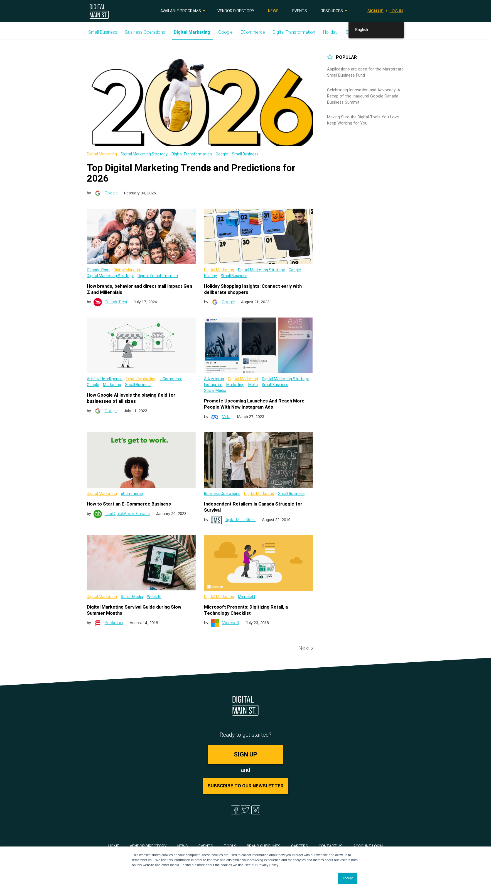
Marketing (112, 384)
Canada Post (98, 269)
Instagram (213, 384)
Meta (253, 384)
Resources (332, 10)
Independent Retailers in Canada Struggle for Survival (253, 507)
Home (113, 846)
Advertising (214, 378)
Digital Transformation (294, 32)
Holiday (330, 32)
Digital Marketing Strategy (144, 154)
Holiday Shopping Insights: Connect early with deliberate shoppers (253, 289)
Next (305, 648)
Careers (299, 846)
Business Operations (145, 32)
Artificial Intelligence (104, 378)
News (273, 10)
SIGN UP (375, 11)
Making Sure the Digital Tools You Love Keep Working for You (363, 120)
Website (154, 596)
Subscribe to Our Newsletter (246, 786)
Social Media (215, 390)
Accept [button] (347, 878)
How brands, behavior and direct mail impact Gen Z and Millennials (139, 289)
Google (225, 32)
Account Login (368, 846)
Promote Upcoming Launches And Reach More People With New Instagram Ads (254, 404)
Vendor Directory (235, 10)
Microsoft (246, 596)
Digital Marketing (192, 32)
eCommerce (253, 32)
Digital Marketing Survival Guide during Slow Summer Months (134, 610)
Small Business (102, 32)
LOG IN (396, 11)
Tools (230, 846)
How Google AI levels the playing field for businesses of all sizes (131, 398)
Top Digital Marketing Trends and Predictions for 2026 (191, 173)
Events (299, 10)
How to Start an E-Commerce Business (129, 504)
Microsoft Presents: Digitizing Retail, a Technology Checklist (246, 610)
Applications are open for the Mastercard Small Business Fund (365, 72)
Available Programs (180, 10)
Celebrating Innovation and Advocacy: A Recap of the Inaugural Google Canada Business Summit (363, 96)
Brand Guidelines (264, 846)
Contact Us (331, 846)
